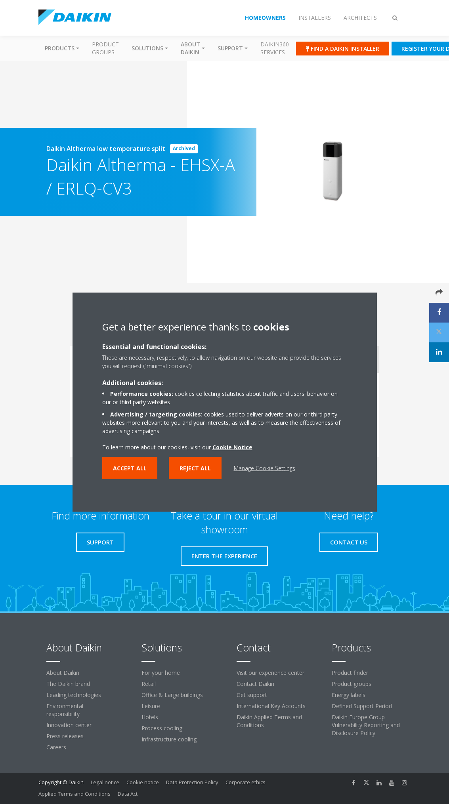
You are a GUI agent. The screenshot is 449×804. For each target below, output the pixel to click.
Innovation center (69, 725)
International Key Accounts (271, 706)
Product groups (105, 48)
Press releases (65, 736)
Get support (252, 695)
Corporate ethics (245, 782)
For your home (160, 672)
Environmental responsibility (64, 710)
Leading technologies (73, 695)
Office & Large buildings (172, 695)
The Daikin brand (68, 684)
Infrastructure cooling (169, 739)
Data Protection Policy (192, 782)
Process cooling (161, 728)
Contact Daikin (255, 684)
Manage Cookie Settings (264, 468)
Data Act (128, 793)
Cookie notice (142, 782)
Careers (56, 747)
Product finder (350, 672)
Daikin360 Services (274, 48)
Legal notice (105, 782)
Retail (148, 684)
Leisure (150, 706)
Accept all (130, 468)
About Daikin (62, 672)
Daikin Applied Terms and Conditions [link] (269, 721)
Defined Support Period (362, 706)
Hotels (149, 717)
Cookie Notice (232, 447)
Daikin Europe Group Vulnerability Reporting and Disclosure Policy (366, 725)
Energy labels (348, 695)
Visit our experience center (270, 672)
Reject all (195, 468)
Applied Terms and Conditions (74, 793)
